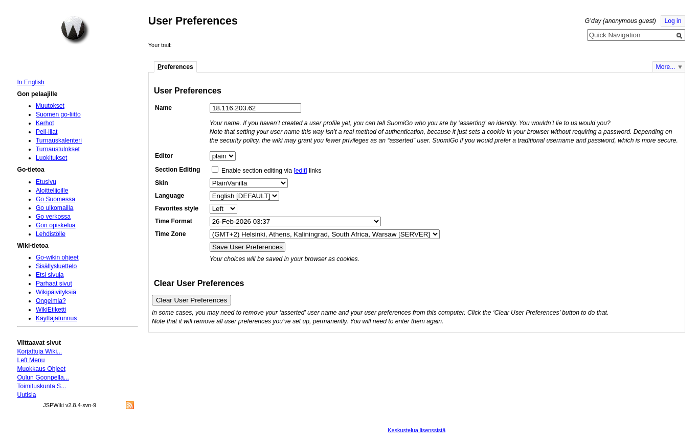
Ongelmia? (51, 300)
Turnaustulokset (58, 149)
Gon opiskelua (56, 225)
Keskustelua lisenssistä (416, 430)
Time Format (173, 221)
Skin (161, 182)
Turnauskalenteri (59, 140)
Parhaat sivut (54, 283)
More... (665, 66)
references (175, 66)
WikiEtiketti (51, 309)
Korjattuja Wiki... (39, 351)
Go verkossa (53, 216)
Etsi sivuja (50, 274)
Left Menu (30, 360)
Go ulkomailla (55, 207)
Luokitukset (51, 157)
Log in (672, 21)
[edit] (300, 170)
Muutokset (50, 105)
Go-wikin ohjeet (57, 257)
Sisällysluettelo (56, 266)
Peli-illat (47, 131)
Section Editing (177, 169)
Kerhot (45, 123)
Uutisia (26, 394)
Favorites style (176, 208)
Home (75, 30)
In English (30, 82)
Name (163, 107)
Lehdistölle (50, 234)
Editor (164, 155)
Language (169, 195)
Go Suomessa (55, 199)
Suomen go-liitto (58, 114)
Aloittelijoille (52, 190)
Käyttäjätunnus (56, 318)
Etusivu (46, 181)
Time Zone (170, 234)
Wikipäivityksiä (56, 292)
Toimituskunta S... (41, 386)
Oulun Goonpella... (43, 377)
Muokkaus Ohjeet (41, 368)
